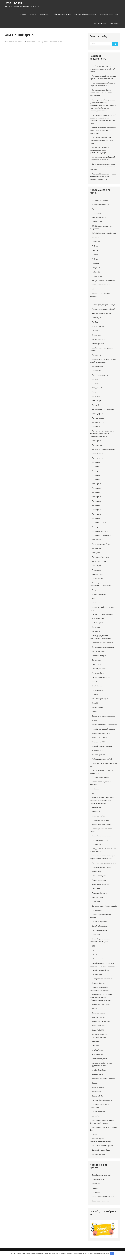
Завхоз (94, 712)
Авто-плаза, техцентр (100, 375)
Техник (94, 1009)
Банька (94, 598)
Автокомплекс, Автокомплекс (103, 409)
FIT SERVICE (96, 242)
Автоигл (95, 392)
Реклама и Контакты (99, 893)
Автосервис (96, 462)
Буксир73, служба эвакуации (102, 614)
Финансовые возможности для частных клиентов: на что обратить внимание (103, 167)
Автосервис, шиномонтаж (101, 535)
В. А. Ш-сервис (97, 623)
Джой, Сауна (96, 686)
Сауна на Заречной (99, 922)
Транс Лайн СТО (98, 1030)
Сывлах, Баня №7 (98, 983)
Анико (94, 590)
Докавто (95, 694)
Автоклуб (95, 405)
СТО (93, 946)
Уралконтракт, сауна (100, 1059)
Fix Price (95, 246)
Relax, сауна (96, 318)
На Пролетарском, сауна (101, 824)
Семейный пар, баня (100, 926)
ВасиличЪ (96, 631)
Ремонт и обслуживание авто (85, 14)
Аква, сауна (96, 570)
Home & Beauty (97, 276)
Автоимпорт (96, 396)
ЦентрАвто (96, 1116)
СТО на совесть (98, 959)
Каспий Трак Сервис (99, 737)
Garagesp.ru (96, 268)
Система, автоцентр (99, 930)
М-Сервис (96, 789)
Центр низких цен (98, 1112)
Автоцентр (96, 553)
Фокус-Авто (96, 1092)
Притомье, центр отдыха (101, 867)
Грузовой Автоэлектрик (101, 677)
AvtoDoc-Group (97, 213)
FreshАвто (95, 263)
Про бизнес (113, 23)
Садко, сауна (97, 910)
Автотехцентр (97, 548)
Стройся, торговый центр (101, 970)
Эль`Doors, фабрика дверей (102, 1146)
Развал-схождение (99, 876)
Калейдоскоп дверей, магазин (103, 729)
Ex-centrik (95, 237)
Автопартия (96, 441)
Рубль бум (96, 902)
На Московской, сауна (100, 820)
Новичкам (44, 14)
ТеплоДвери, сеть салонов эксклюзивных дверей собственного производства (101, 997)
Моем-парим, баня (99, 816)
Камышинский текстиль (101, 733)
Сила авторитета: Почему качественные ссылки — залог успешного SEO (101, 93)
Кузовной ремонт (98, 755)
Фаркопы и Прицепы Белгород (103, 1079)
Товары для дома (98, 1013)
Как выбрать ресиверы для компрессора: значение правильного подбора (101, 150)
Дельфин (95, 681)
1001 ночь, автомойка (100, 200)
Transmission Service (99, 339)
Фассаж (95, 1083)
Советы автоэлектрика (109, 14)
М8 (93, 793)
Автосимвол (96, 540)
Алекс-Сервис (97, 578)
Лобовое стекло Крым (100, 777)
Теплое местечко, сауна (101, 1004)
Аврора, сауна (97, 366)
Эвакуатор (96, 1134)
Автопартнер (97, 445)
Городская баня (98, 673)
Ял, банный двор (98, 1154)
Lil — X (94, 289)
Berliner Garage (97, 222)
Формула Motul (97, 1096)
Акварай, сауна (97, 574)
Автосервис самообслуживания (104, 527)
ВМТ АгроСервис (98, 651)
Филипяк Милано (98, 1087)
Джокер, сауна (97, 690)
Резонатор (96, 889)
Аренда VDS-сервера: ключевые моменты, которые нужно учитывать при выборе (103, 176)
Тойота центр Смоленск (101, 1021)
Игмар (94, 720)
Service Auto (96, 331)
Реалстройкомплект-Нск (101, 884)
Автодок (95, 379)
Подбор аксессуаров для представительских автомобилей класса (102, 69)
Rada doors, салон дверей (101, 313)
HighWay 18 (96, 272)
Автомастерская (98, 418)
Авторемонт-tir (97, 454)
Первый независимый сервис (103, 836)
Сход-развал (97, 974)
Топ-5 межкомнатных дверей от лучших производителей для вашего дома (103, 130)
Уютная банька (97, 1074)
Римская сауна (97, 897)
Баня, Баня (96, 603)
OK (112, 1253)
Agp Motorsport (97, 209)
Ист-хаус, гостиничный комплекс (104, 725)
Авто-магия (96, 371)
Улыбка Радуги (97, 1050)
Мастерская (96, 807)
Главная (23, 14)
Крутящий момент (99, 750)
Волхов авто (96, 660)
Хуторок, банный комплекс (102, 1100)
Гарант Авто (96, 664)
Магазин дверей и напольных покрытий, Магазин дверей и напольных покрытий (102, 800)
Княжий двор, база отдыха (102, 746)
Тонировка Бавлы (98, 1026)
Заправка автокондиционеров (103, 716)
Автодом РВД (97, 388)
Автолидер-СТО (98, 414)
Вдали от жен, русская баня (102, 643)
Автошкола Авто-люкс (100, 557)
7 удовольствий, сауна (100, 204)
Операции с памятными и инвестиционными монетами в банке (101, 140)
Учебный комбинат (99, 1070)
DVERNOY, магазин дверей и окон (104, 233)
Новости (33, 14)
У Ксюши (95, 1041)
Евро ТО (95, 703)
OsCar (94, 300)
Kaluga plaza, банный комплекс (103, 280)
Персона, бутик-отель (100, 840)
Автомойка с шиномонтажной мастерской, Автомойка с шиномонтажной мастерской (102, 433)
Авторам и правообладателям (103, 449)
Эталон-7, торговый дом (101, 1150)
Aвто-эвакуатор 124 (99, 217)
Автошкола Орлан (99, 561)
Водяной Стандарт (99, 656)
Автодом (95, 383)
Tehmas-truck (96, 335)
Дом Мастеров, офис (100, 699)
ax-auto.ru (13, 3)
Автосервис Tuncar (99, 522)
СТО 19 (94, 954)
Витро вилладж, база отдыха (103, 647)
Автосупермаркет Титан (101, 544)
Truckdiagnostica (98, 343)
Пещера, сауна (97, 844)
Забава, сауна (97, 707)
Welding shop (96, 355)
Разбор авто (96, 871)
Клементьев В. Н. (98, 742)
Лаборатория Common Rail (102, 759)
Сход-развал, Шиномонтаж (102, 979)
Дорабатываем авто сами (61, 14)
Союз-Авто (96, 934)
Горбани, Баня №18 (99, 669)
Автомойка (96, 427)
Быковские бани (98, 618)
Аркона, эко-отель (99, 594)
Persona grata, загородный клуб (103, 305)
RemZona (95, 322)
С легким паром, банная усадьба (104, 906)
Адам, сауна (96, 566)
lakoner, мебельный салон (101, 285)
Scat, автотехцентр (99, 326)
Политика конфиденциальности (104, 863)
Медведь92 (96, 812)
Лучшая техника (100, 23)
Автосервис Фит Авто (100, 531)
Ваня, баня (96, 627)
